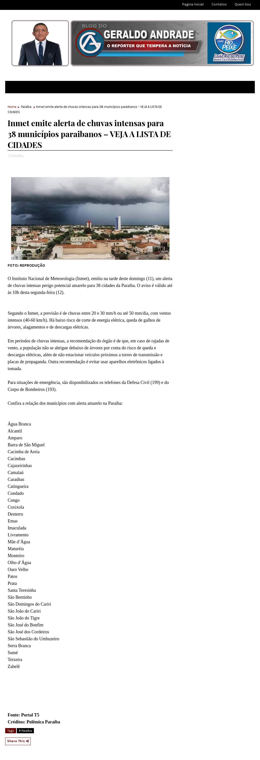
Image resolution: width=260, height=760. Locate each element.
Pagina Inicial (193, 4)
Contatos (219, 4)
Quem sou (243, 4)
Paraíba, (18, 156)
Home (12, 107)
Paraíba (26, 107)
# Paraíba (25, 731)
